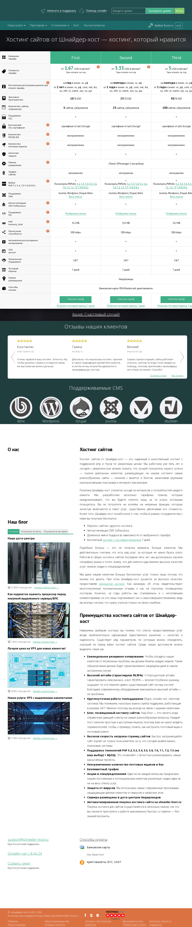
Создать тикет (19, 863)
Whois (179, 11)
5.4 (86, 184)
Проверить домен (159, 11)
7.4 (79, 187)
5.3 (82, 184)
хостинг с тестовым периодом (122, 540)
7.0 (64, 187)
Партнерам (38, 25)
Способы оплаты (93, 839)
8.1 (86, 187)
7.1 (68, 187)
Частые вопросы (94, 25)
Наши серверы (17, 924)
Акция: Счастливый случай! (96, 314)
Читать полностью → (46, 587)
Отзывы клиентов (55, 924)
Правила (13, 921)
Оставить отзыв (158, 375)
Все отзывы (177, 375)
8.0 (83, 187)
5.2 (78, 184)
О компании (60, 25)
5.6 (95, 184)
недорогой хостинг (111, 584)
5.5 (90, 184)
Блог (76, 25)
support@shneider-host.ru (28, 839)
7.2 (72, 187)
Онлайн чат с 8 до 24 (25, 853)
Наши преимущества (57, 921)
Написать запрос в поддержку (160, 922)
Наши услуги (17, 25)
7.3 (75, 187)
